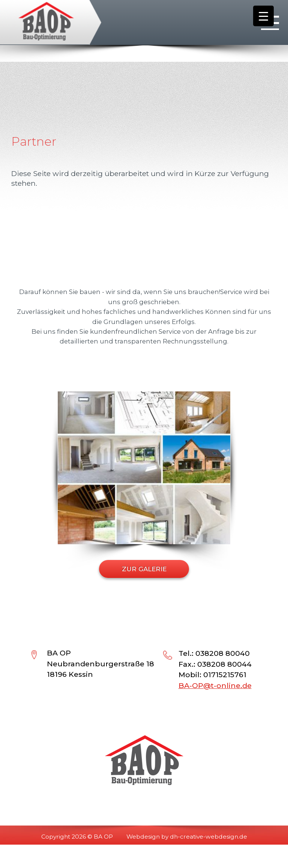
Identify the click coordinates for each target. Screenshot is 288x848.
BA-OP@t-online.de (215, 685)
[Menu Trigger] (263, 16)
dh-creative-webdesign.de (208, 836)
